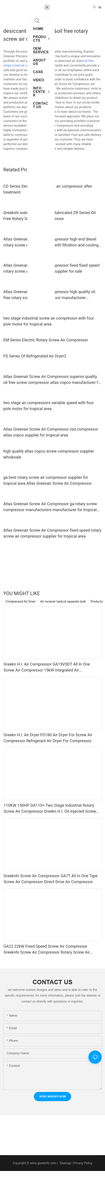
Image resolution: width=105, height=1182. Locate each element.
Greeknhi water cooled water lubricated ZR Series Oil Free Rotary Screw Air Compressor (49, 215)
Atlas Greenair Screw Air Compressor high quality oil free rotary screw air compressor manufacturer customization (49, 295)
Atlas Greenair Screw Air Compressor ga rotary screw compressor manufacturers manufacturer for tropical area (50, 507)
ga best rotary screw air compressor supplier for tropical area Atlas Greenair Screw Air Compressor (47, 480)
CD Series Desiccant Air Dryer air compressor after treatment (47, 189)
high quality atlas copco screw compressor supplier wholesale (48, 454)
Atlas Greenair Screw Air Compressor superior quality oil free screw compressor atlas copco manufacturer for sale (52, 379)
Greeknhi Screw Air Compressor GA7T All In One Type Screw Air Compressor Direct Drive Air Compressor (51, 878)
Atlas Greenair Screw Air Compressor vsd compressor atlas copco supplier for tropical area (50, 432)
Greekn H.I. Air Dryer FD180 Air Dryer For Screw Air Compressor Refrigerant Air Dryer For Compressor (48, 738)
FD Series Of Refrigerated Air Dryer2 (34, 356)
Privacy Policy (82, 1163)
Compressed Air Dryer (21, 601)
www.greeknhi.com (43, 1163)
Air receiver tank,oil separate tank (63, 601)
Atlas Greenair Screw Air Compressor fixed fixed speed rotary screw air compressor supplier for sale (51, 268)
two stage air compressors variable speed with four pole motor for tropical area (48, 405)
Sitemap (65, 1163)
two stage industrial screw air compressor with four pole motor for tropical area (48, 321)
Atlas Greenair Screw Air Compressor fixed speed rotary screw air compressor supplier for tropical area (52, 533)
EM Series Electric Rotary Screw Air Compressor (45, 340)
